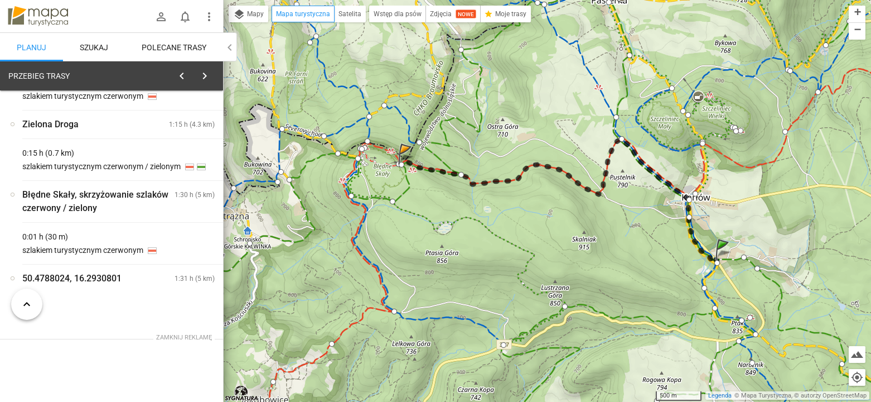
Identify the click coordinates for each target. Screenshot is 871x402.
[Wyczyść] (210, 73)
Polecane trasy (174, 47)
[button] (724, 260)
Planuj (31, 47)
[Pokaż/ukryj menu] (209, 17)
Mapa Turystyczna (766, 395)
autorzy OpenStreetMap (834, 395)
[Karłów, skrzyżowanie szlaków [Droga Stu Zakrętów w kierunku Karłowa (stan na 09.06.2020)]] (178, 215)
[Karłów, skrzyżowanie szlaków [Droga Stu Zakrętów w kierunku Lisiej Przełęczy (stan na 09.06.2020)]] (178, 262)
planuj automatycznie (179, 146)
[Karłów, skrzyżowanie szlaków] (67, 239)
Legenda (720, 395)
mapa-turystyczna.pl (38, 16)
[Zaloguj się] (161, 17)
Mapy (248, 14)
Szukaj (94, 47)
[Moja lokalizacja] (857, 377)
